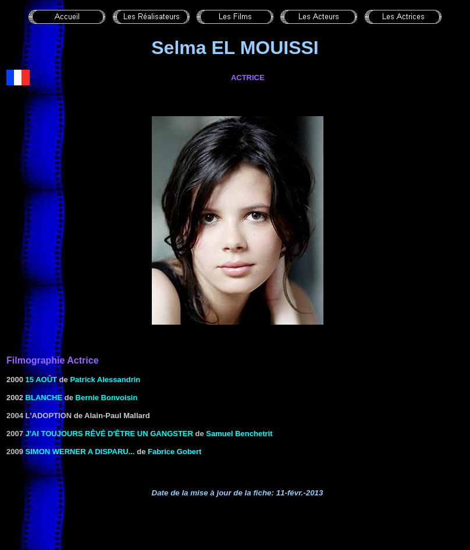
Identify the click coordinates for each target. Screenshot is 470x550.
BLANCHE (44, 397)
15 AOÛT (41, 379)
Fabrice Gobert (174, 451)
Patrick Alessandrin (105, 379)
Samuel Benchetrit (239, 433)
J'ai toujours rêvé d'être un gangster (109, 433)
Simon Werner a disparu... (80, 451)
